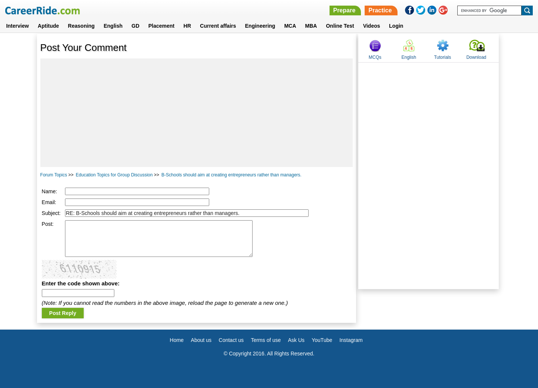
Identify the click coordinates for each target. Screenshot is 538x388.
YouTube (322, 340)
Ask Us (296, 340)
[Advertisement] (196, 112)
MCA (290, 26)
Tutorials (442, 57)
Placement (161, 26)
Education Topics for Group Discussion (114, 175)
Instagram (350, 340)
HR (187, 26)
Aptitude (48, 26)
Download (476, 57)
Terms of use (266, 340)
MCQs (375, 57)
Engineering (260, 26)
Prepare (344, 10)
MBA (311, 26)
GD (135, 26)
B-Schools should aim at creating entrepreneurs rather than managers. (231, 175)
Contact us (231, 340)
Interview (17, 26)
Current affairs (218, 26)
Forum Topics (53, 175)
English (113, 26)
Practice (380, 10)
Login (396, 26)
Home (176, 340)
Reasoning (81, 26)
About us (201, 340)
